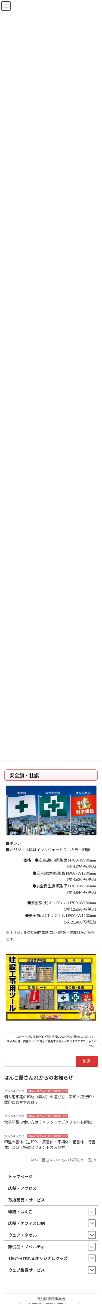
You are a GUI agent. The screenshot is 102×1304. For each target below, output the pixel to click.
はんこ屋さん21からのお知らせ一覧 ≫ (63, 1160)
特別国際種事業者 (51, 1299)
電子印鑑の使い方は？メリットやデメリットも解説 (48, 1121)
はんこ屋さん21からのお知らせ (47, 1090)
